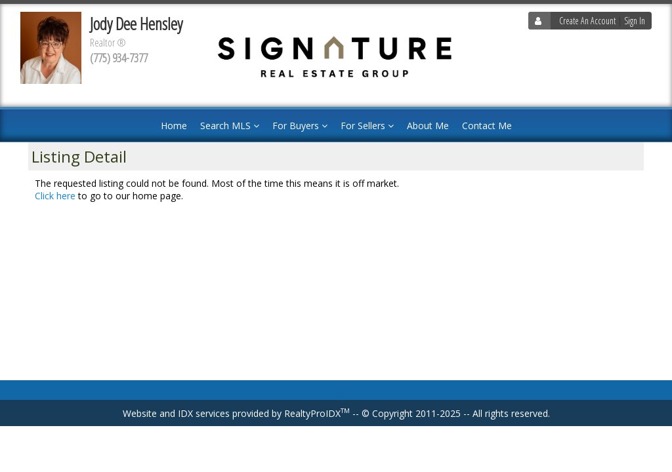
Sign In (634, 20)
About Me (428, 125)
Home (174, 125)
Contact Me (487, 125)
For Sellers (367, 125)
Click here (55, 195)
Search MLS (229, 125)
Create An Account (587, 20)
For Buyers (299, 125)
